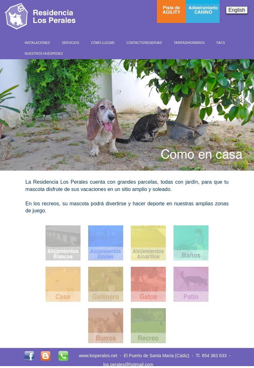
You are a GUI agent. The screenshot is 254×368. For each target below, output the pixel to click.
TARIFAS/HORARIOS (189, 43)
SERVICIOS (70, 43)
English (237, 10)
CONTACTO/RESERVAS (144, 43)
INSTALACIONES (37, 43)
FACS (221, 43)
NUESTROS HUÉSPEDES (44, 53)
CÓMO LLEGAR (102, 43)
